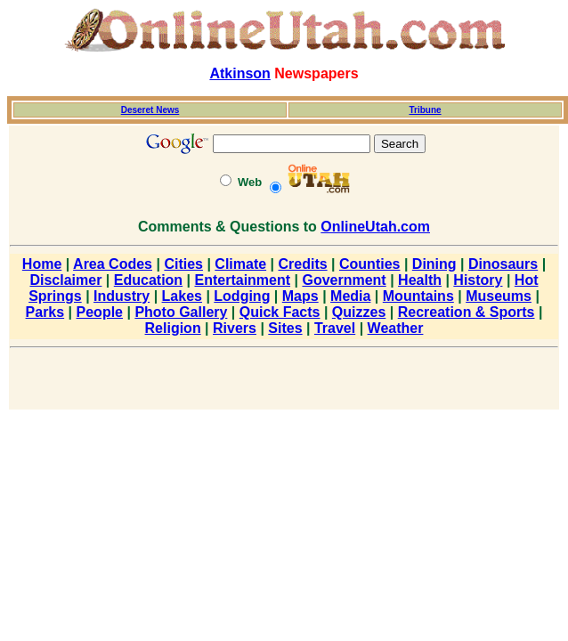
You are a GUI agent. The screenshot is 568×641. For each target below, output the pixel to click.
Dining (434, 264)
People (100, 312)
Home (41, 264)
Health (420, 280)
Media (350, 296)
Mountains (418, 296)
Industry (121, 296)
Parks (45, 312)
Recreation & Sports (466, 312)
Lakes (182, 296)
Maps (300, 296)
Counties (369, 264)
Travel (334, 328)
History (477, 280)
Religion (173, 328)
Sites (285, 328)
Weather (396, 328)
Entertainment (243, 280)
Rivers (234, 328)
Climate (240, 264)
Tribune (425, 110)
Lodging (242, 296)
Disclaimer (65, 280)
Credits (303, 264)
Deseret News (150, 110)
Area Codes (112, 264)
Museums (498, 296)
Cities (183, 264)
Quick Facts (280, 312)
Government (343, 280)
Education (148, 280)
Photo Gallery (180, 312)
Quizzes (358, 312)
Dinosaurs (503, 264)
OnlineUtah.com (375, 226)
